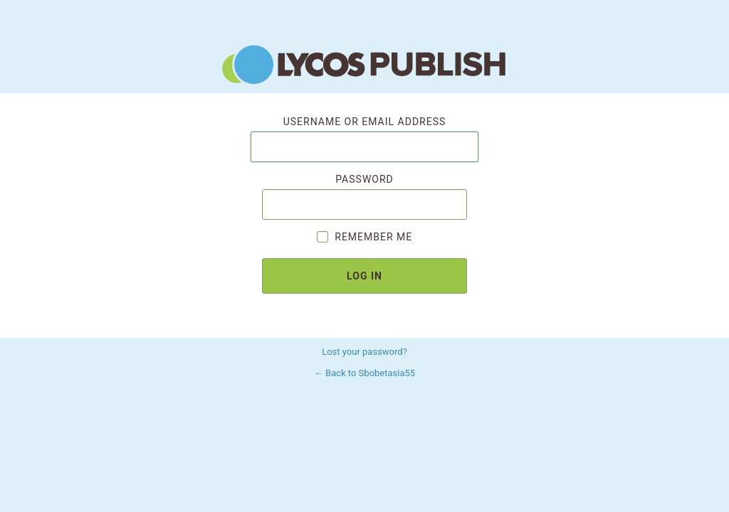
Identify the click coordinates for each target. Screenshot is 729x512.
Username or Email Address (364, 139)
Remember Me (364, 236)
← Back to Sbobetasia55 (364, 373)
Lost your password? (364, 351)
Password (364, 197)
